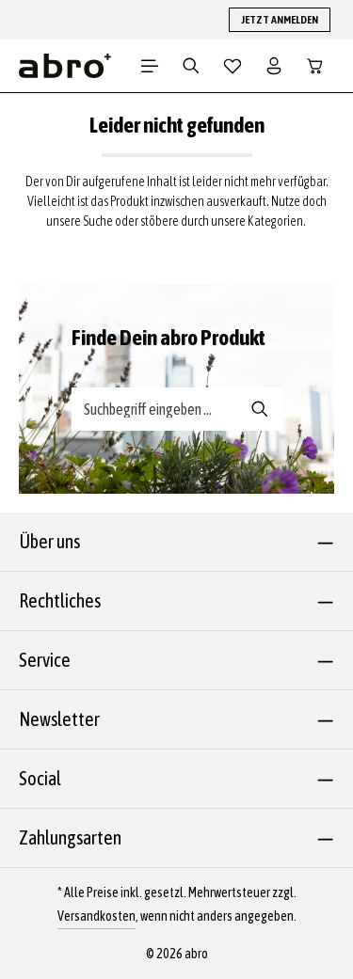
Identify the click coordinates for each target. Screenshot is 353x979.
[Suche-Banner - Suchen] (260, 409)
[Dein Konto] (274, 66)
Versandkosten (96, 916)
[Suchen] (191, 66)
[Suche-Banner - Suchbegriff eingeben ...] (155, 409)
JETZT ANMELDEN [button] (279, 19)
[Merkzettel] (232, 66)
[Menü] (149, 66)
